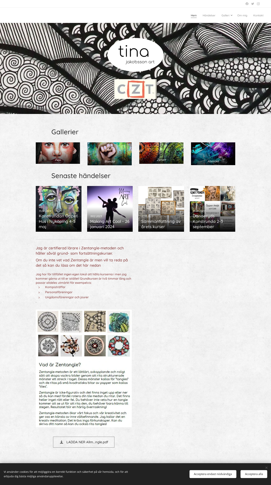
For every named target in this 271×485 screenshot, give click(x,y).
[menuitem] (185, 15)
